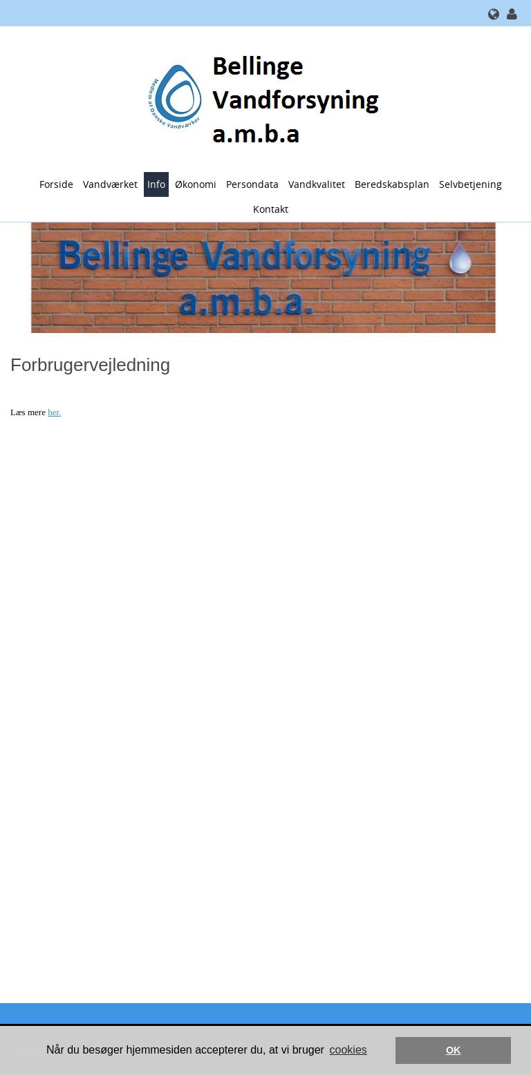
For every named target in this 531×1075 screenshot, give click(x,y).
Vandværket (110, 184)
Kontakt (270, 209)
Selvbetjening (470, 184)
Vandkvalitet (316, 184)
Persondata (252, 184)
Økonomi (195, 184)
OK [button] (453, 1050)
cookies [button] (348, 1050)
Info (156, 184)
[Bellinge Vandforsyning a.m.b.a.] (260, 97)
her (53, 412)
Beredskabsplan (392, 184)
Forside (56, 184)
